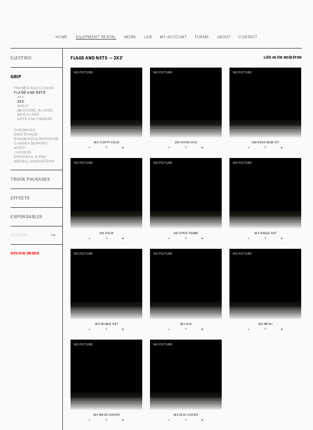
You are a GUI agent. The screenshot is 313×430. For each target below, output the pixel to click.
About (224, 37)
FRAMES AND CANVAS (34, 88)
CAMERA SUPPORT (31, 143)
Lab (148, 37)
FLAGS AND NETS (29, 92)
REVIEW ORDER (25, 253)
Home (61, 37)
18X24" (23, 106)
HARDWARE (24, 130)
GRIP (16, 76)
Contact (248, 37)
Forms (202, 37)
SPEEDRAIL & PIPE (30, 157)
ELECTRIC (21, 57)
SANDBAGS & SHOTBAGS (36, 139)
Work (130, 37)
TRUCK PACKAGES (30, 179)
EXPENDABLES (26, 216)
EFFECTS (20, 197)
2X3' (21, 101)
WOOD (19, 148)
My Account (173, 37)
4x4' (21, 97)
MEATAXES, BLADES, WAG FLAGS (35, 112)
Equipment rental (96, 37)
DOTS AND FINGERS (35, 119)
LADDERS (22, 152)
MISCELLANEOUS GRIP (34, 161)
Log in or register (283, 57)
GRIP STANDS (26, 134)
